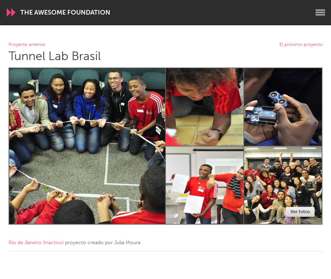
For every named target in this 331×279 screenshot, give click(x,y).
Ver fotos (300, 211)
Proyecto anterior (27, 44)
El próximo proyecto (300, 44)
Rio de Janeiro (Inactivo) (36, 243)
